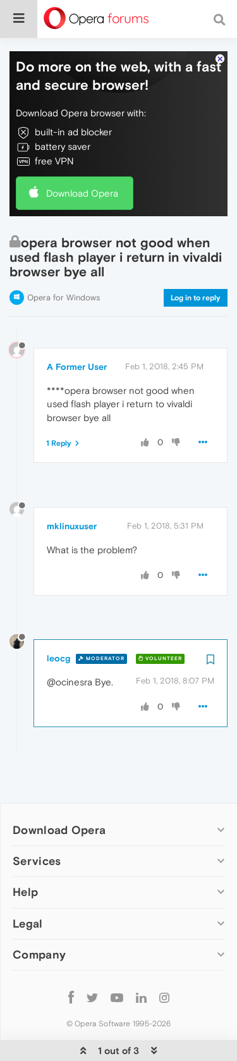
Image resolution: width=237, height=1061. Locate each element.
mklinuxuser (72, 487)
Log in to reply (196, 259)
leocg (58, 620)
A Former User (77, 328)
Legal (28, 885)
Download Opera (82, 154)
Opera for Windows (63, 259)
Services (37, 822)
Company (39, 916)
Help (25, 853)
